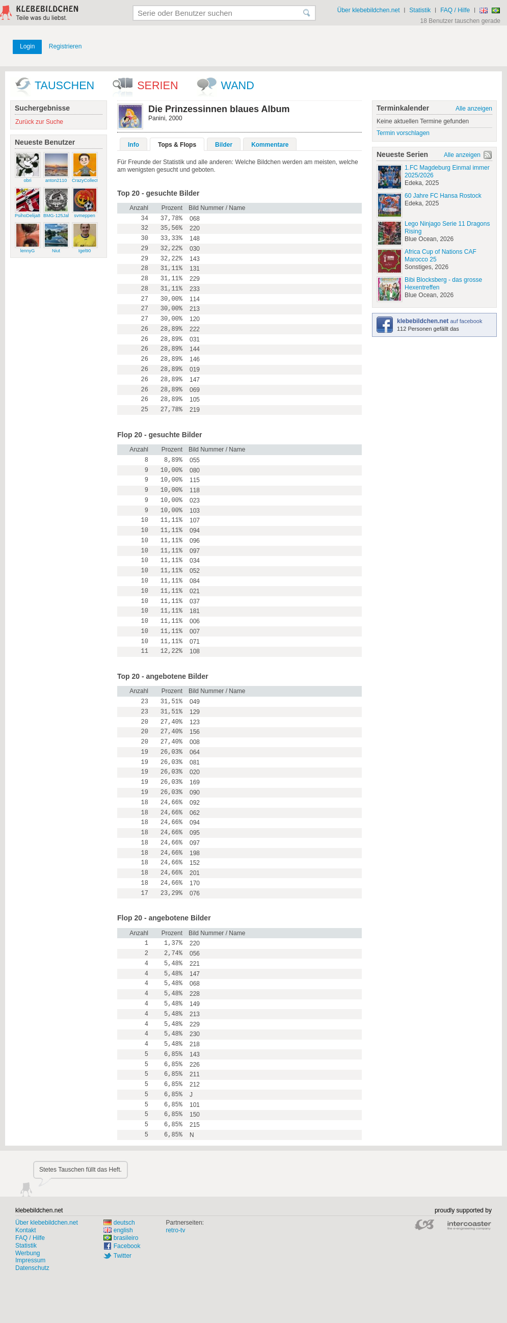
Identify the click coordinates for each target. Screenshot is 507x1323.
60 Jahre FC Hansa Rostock (443, 195)
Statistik (420, 10)
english (118, 1230)
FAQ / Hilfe (455, 10)
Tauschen (64, 85)
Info (133, 144)
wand (237, 85)
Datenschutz (32, 1268)
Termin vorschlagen (403, 133)
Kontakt (25, 1230)
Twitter (122, 1255)
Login (27, 46)
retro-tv (175, 1230)
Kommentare (269, 144)
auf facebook (439, 321)
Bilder (223, 144)
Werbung (27, 1253)
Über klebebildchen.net (368, 10)
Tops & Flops (177, 144)
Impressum (30, 1260)
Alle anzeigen (474, 108)
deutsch (119, 1222)
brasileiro (121, 1237)
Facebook (127, 1246)
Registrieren (65, 46)
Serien (157, 85)
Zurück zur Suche (39, 121)
